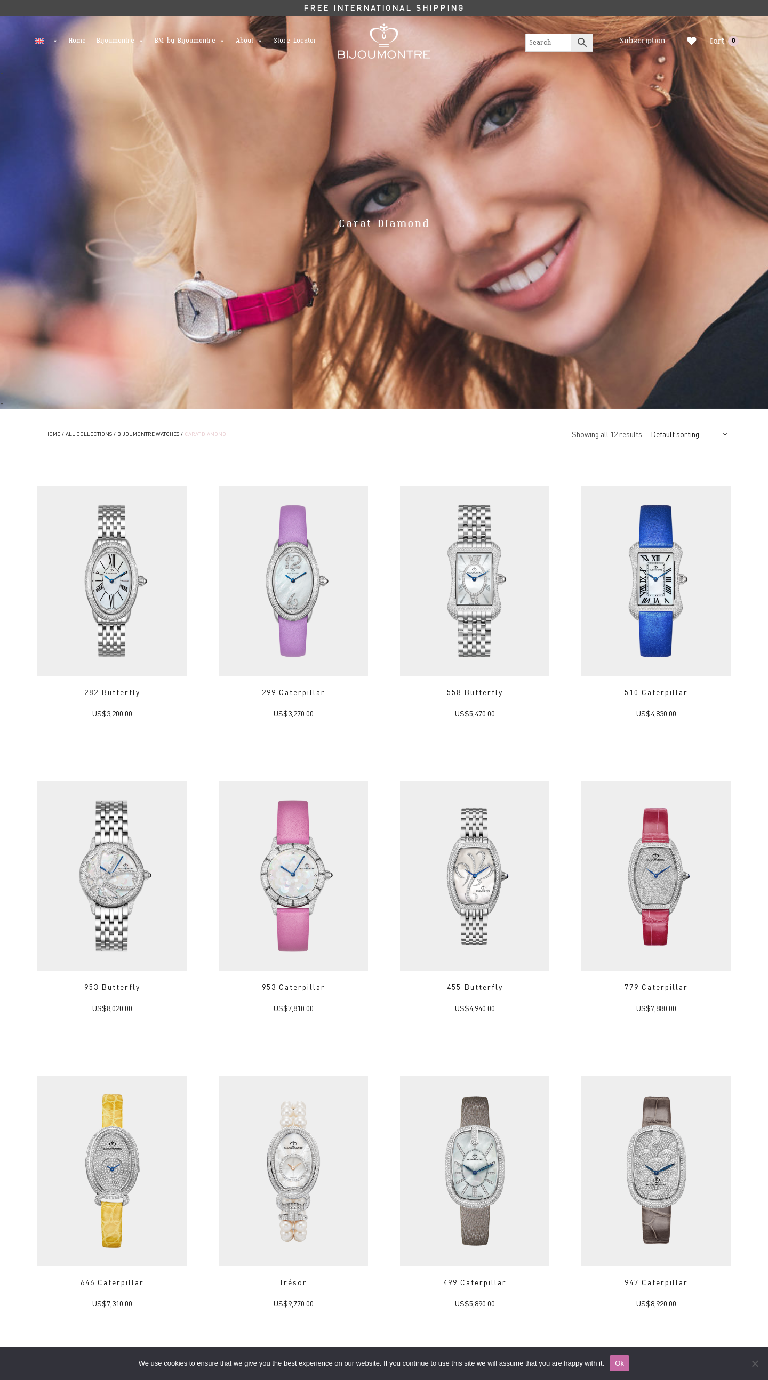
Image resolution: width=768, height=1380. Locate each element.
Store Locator (295, 40)
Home (77, 40)
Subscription (641, 41)
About (249, 40)
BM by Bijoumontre (190, 40)
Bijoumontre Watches (148, 434)
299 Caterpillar (293, 692)
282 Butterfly (112, 692)
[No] (754, 1363)
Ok (619, 1363)
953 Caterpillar (293, 986)
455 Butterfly (475, 986)
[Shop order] (690, 434)
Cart (724, 41)
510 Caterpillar (656, 692)
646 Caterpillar (112, 1282)
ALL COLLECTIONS (89, 434)
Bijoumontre (120, 40)
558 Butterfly (475, 692)
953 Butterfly (112, 986)
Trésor (293, 1282)
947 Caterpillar (656, 1282)
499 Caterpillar (475, 1282)
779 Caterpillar (656, 986)
